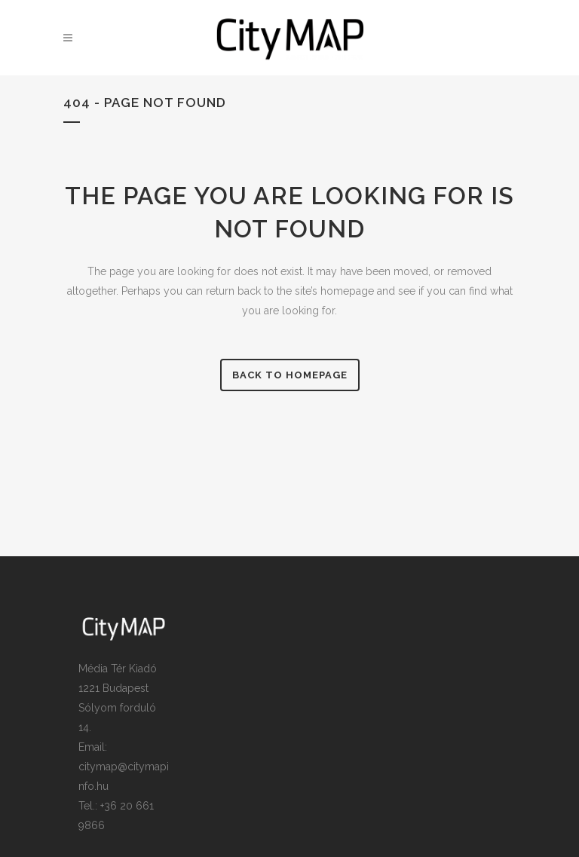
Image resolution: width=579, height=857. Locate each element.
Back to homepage (290, 375)
